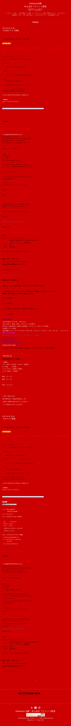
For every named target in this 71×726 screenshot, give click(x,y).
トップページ (9, 13)
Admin (39, 720)
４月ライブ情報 (9, 419)
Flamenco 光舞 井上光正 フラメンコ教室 (35, 711)
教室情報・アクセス (17, 15)
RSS (43, 720)
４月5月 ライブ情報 (11, 30)
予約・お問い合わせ (28, 15)
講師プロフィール (51, 13)
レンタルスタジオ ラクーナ (40, 15)
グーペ (35, 720)
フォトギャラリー (61, 13)
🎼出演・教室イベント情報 (24, 13)
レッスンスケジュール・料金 (39, 13)
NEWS (15, 13)
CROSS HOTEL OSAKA (9, 345)
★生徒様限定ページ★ (53, 15)
